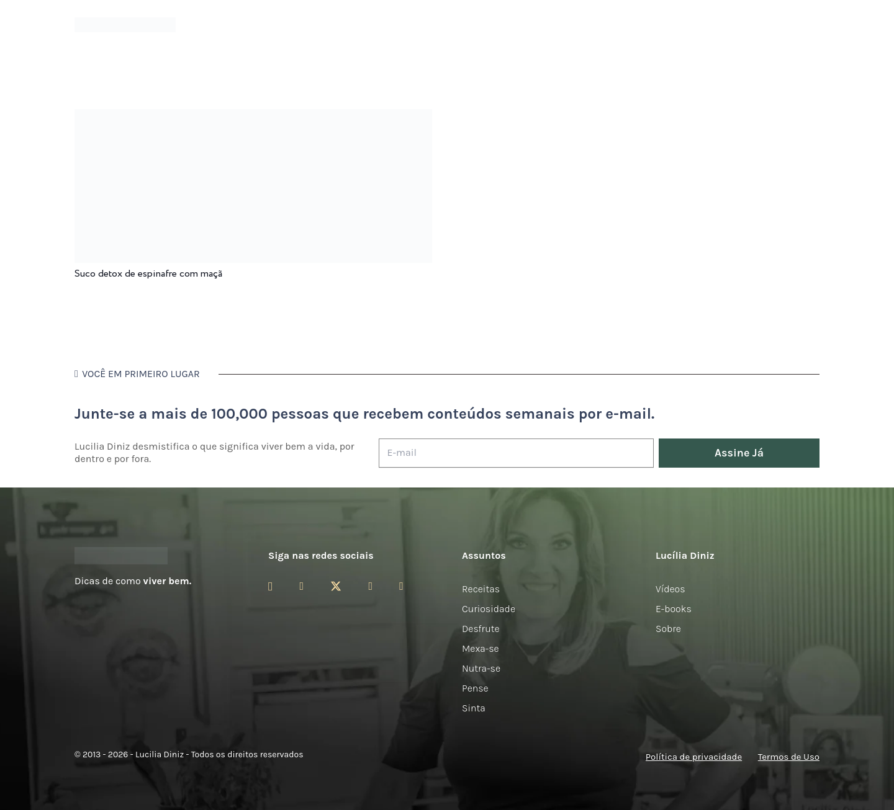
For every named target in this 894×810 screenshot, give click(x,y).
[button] (812, 25)
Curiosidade (488, 609)
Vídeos (670, 589)
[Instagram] (270, 587)
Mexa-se (480, 648)
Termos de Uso (789, 756)
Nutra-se (481, 668)
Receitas (481, 589)
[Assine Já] (739, 453)
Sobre (668, 628)
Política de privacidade (694, 756)
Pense (475, 688)
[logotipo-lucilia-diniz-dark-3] (125, 25)
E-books (674, 609)
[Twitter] (335, 586)
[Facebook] (301, 586)
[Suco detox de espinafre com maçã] (253, 117)
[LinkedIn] (401, 586)
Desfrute (481, 628)
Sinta (473, 708)
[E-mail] (516, 453)
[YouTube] (370, 586)
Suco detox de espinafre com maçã (148, 274)
